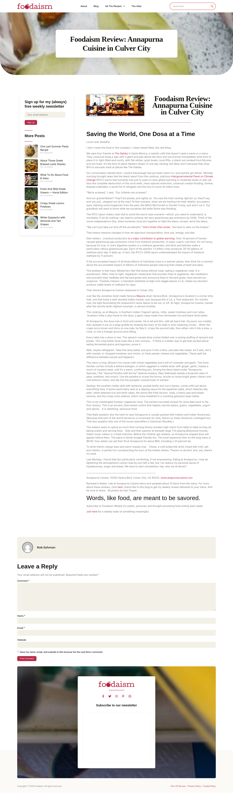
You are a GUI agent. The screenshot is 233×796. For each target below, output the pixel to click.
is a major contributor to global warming (151, 238)
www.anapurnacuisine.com (177, 477)
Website (21, 643)
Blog (96, 6)
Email (21, 630)
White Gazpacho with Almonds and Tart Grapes (52, 221)
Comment (23, 581)
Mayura (141, 295)
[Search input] (191, 6)
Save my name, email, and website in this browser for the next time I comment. (61, 655)
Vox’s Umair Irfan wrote (156, 227)
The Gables (121, 153)
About (83, 6)
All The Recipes (115, 6)
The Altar (136, 6)
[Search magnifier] (212, 6)
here (120, 487)
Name (21, 618)
